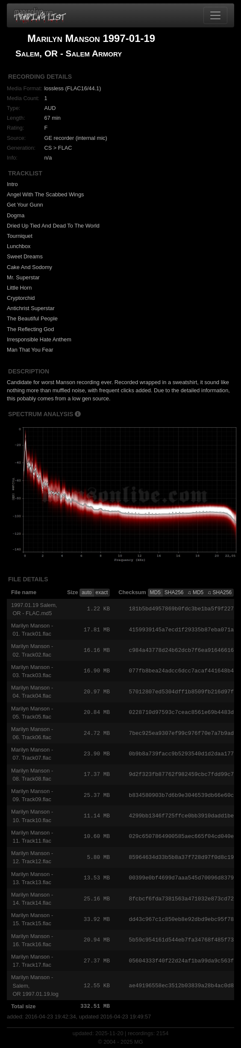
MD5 (155, 592)
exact (102, 592)
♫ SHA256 (219, 592)
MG (138, 1042)
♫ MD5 (196, 592)
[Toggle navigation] (215, 15)
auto (86, 592)
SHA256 (174, 592)
